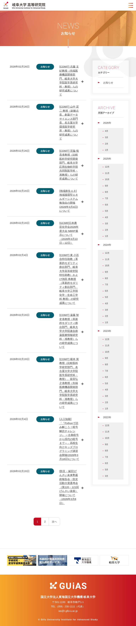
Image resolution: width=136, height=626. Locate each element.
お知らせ (108, 82)
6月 (106, 205)
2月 (106, 144)
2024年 (107, 244)
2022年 (107, 417)
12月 (107, 167)
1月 (106, 150)
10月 (107, 179)
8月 (106, 192)
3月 (106, 137)
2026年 (107, 122)
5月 (106, 211)
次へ (54, 521)
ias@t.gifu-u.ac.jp (68, 611)
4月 (106, 131)
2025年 (107, 158)
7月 (106, 198)
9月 (106, 186)
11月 (107, 173)
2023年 (107, 331)
